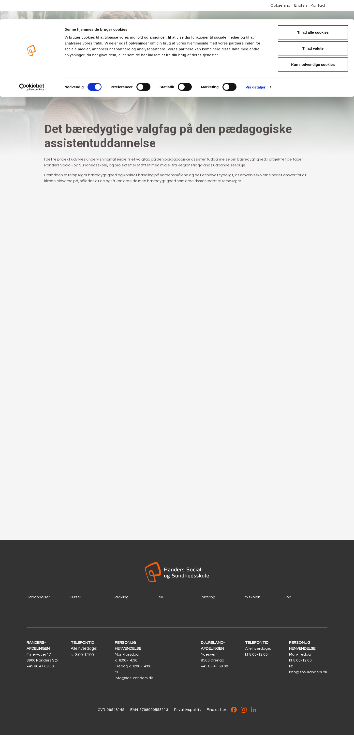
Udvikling (121, 597)
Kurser (75, 597)
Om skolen (250, 597)
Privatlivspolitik (187, 710)
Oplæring (206, 597)
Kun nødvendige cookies (313, 45)
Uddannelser (38, 597)
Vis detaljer (256, 68)
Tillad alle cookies (313, 13)
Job (287, 597)
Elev (159, 597)
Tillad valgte (313, 29)
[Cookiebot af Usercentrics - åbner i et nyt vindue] (31, 68)
